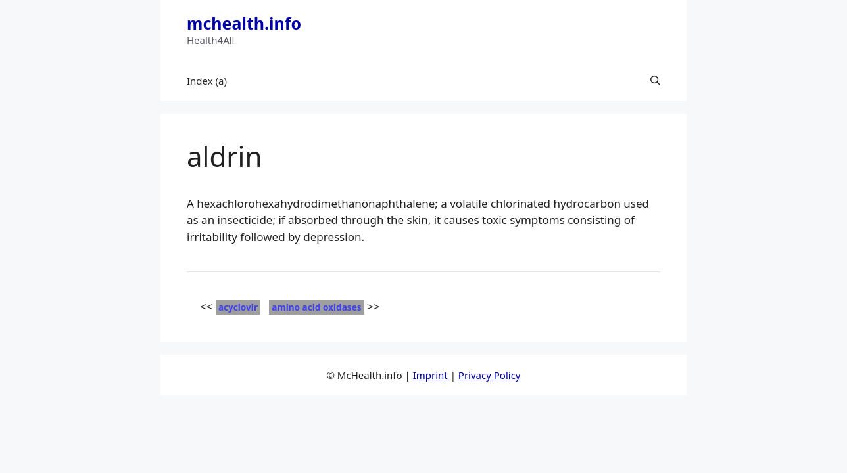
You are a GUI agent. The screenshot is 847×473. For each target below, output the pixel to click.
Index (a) (207, 80)
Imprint (430, 375)
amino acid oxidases (316, 307)
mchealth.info (244, 23)
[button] (655, 81)
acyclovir (238, 307)
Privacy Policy (489, 375)
